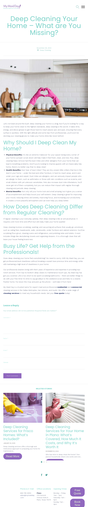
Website (5, 362)
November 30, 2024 (52, 451)
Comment (7, 317)
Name (5, 338)
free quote (59, 293)
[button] (12, 456)
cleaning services (11, 293)
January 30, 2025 (9, 443)
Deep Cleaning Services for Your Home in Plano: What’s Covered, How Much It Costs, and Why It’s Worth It (65, 437)
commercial (76, 287)
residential (62, 287)
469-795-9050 (25, 493)
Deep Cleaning (45, 50)
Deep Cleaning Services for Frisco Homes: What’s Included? (18, 433)
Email (5, 350)
